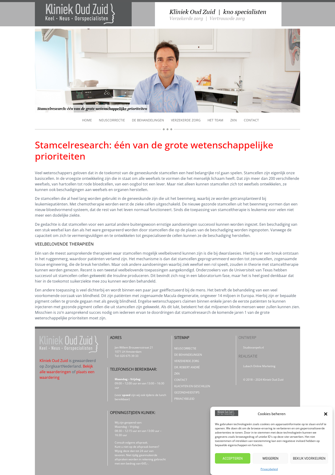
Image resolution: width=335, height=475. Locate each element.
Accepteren (233, 458)
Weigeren (270, 458)
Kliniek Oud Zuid (54, 360)
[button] (325, 414)
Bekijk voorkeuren (309, 458)
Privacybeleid (269, 469)
